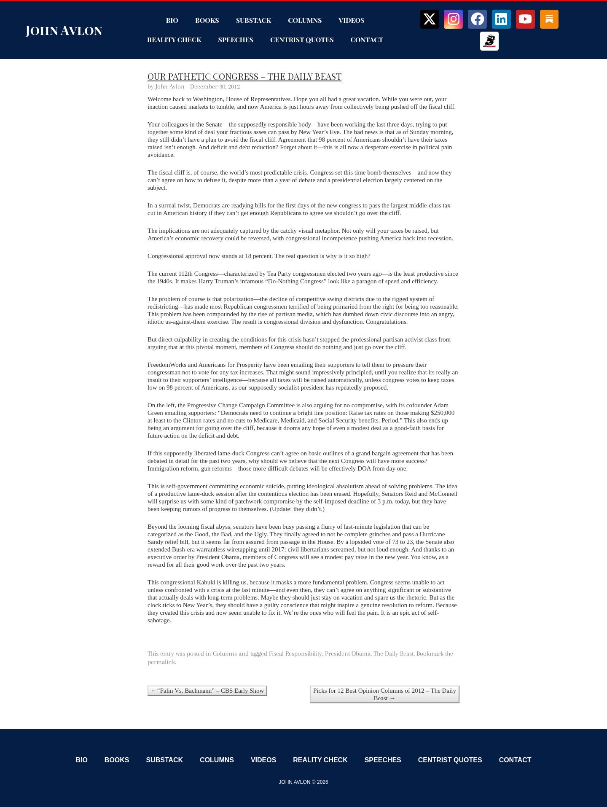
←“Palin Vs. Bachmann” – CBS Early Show (207, 690)
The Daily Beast (393, 653)
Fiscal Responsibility (295, 653)
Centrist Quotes (302, 39)
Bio (172, 20)
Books (207, 20)
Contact (367, 39)
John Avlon (64, 30)
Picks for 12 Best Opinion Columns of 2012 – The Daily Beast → (384, 694)
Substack (253, 20)
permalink (161, 662)
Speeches (235, 39)
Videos (351, 20)
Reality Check (174, 39)
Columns (305, 20)
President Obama (348, 653)
